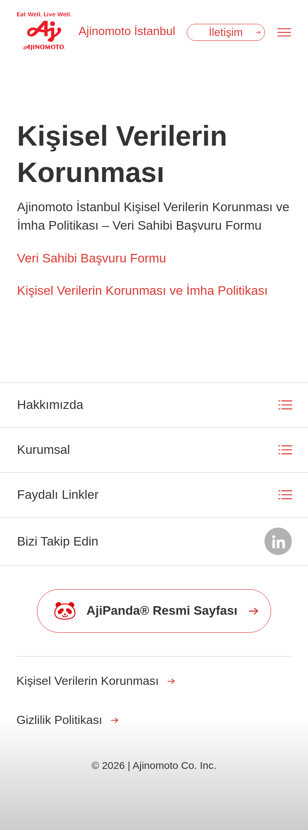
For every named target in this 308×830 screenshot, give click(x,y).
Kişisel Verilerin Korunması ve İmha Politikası (142, 290)
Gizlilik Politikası (59, 720)
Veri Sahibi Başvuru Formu (91, 258)
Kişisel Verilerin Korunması (88, 681)
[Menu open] (284, 32)
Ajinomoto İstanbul (127, 31)
